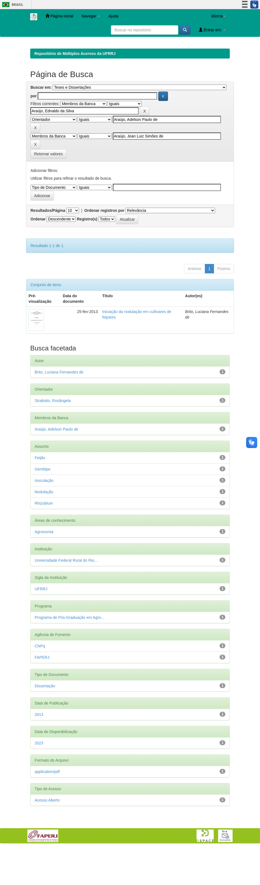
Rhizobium (44, 539)
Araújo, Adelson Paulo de (56, 465)
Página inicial (59, 16)
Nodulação (44, 528)
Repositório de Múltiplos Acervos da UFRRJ (75, 89)
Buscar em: (41, 123)
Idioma (218, 16)
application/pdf (47, 807)
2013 (39, 750)
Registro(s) (87, 255)
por (33, 132)
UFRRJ (41, 625)
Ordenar (37, 255)
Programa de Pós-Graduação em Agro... (69, 653)
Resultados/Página (47, 246)
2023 (39, 779)
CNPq (40, 682)
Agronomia (44, 568)
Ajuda (113, 16)
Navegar (90, 16)
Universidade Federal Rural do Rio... (66, 596)
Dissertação (45, 722)
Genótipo (42, 505)
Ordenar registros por (104, 246)
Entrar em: (212, 29)
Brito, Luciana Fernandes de (59, 408)
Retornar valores (48, 190)
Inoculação (44, 516)
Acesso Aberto (47, 836)
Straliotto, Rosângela (53, 436)
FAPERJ (42, 693)
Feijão (40, 494)
